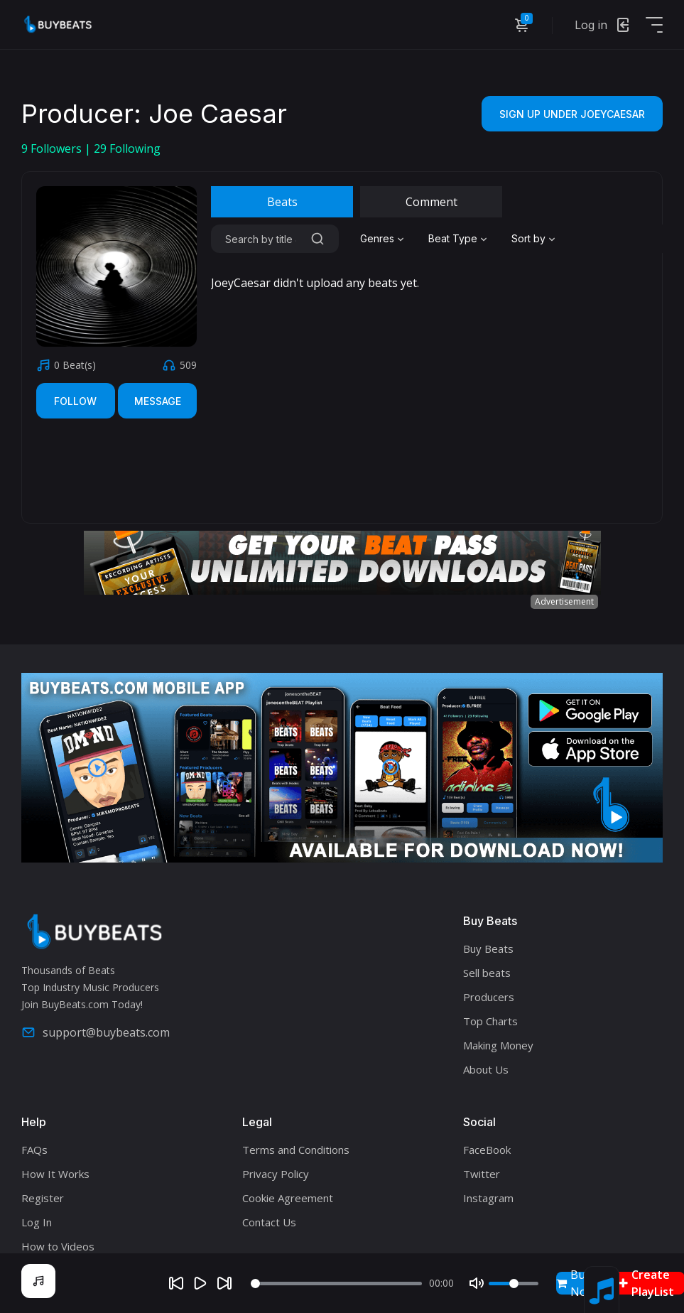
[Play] (200, 1283)
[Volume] (513, 1283)
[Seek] (337, 1283)
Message (157, 401)
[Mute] (476, 1283)
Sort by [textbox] (528, 238)
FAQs (34, 1149)
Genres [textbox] (377, 238)
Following (127, 148)
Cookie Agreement (287, 1198)
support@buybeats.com (95, 1032)
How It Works (55, 1174)
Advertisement (564, 601)
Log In (36, 1222)
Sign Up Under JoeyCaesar (572, 114)
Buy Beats (488, 948)
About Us (486, 1069)
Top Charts (490, 1021)
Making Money (498, 1045)
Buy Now (575, 1283)
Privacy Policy (275, 1174)
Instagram (488, 1198)
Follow (75, 401)
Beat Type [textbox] (452, 238)
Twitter (481, 1174)
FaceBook (487, 1149)
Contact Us (269, 1222)
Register (42, 1198)
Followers (53, 148)
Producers (488, 997)
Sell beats (487, 973)
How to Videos (57, 1246)
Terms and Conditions (295, 1149)
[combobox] (383, 239)
